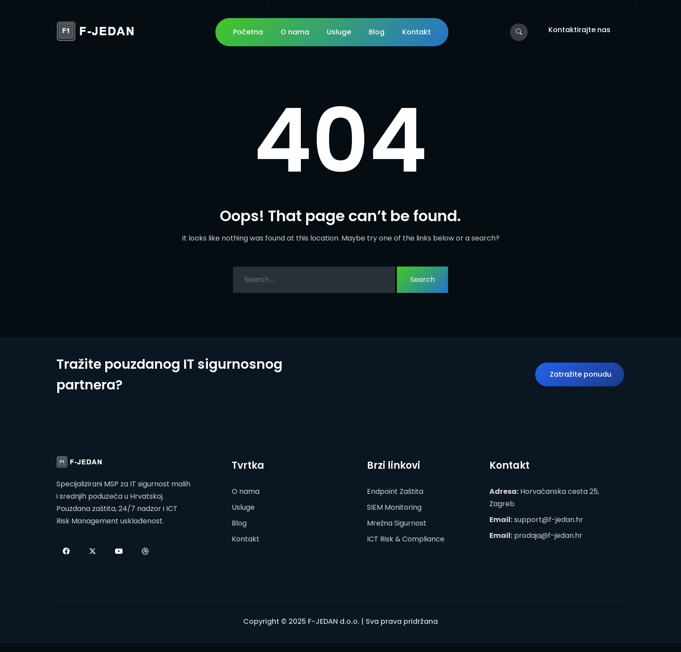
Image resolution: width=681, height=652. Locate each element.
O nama (295, 32)
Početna (248, 32)
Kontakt (416, 32)
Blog (377, 32)
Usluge (339, 32)
